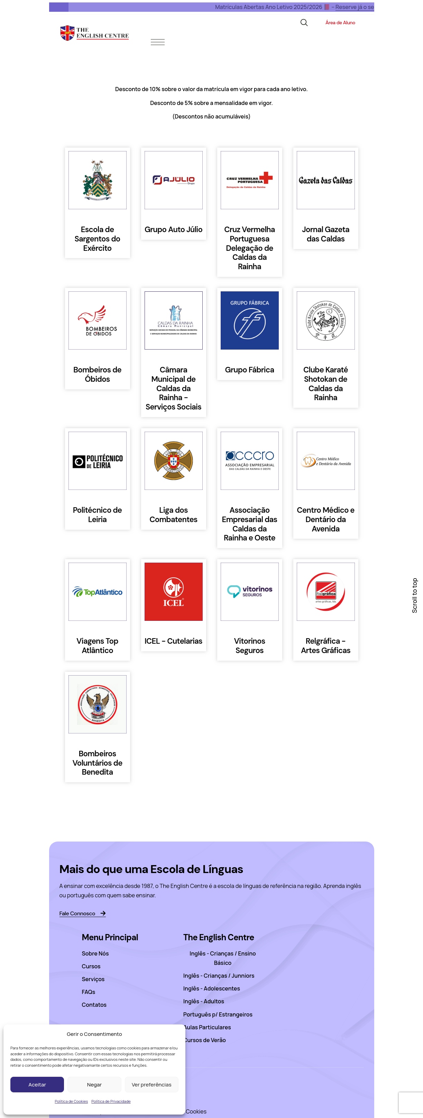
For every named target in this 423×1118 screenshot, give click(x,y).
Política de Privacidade (110, 1101)
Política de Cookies (71, 1101)
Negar (94, 1084)
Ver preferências (152, 1084)
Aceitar (37, 1084)
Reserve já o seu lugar (344, 7)
